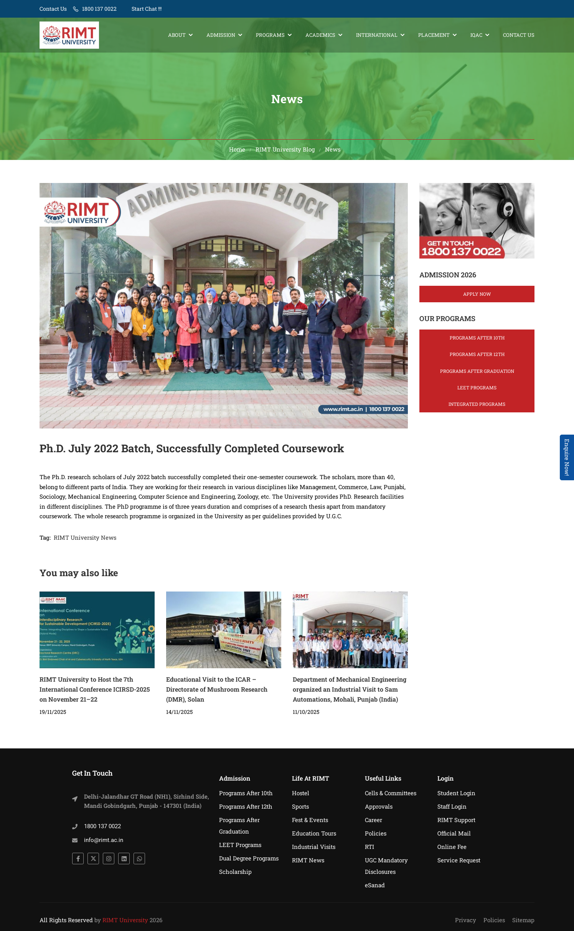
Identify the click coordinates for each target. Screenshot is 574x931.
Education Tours (314, 833)
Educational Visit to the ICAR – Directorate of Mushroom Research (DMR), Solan (216, 692)
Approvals (379, 806)
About (177, 35)
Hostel (300, 793)
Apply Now (477, 296)
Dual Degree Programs (249, 858)
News (332, 152)
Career (373, 820)
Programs (270, 35)
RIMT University (125, 920)
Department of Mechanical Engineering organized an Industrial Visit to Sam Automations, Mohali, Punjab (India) (349, 692)
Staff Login (452, 806)
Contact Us (53, 8)
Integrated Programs (477, 407)
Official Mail (454, 833)
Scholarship (235, 871)
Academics (320, 35)
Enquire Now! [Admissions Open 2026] (567, 457)
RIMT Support (456, 820)
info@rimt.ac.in (103, 840)
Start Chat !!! (146, 8)
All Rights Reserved (66, 920)
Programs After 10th (477, 340)
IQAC (476, 35)
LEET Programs (476, 390)
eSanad (375, 885)
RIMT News (308, 860)
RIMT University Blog (285, 152)
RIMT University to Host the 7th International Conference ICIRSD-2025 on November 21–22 (95, 692)
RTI (369, 846)
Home (237, 152)
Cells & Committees (390, 793)
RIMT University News (85, 540)
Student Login (456, 793)
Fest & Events (310, 820)
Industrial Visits (313, 846)
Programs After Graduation (477, 374)
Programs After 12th (477, 357)
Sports (300, 806)
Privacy (465, 920)
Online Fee (452, 846)
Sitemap (523, 920)
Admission (220, 35)
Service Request (458, 860)
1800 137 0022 (99, 8)
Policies (375, 833)
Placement (434, 35)
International (377, 35)
